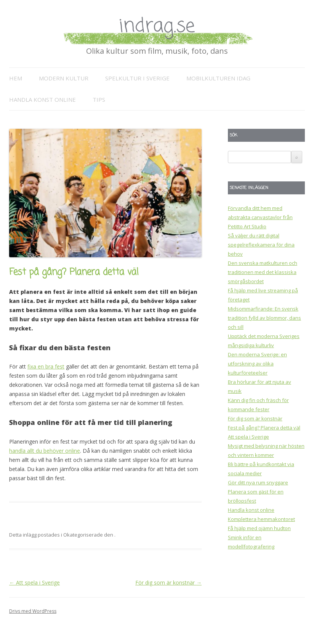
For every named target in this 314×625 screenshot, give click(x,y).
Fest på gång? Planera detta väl (264, 427)
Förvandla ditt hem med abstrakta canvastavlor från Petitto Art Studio (260, 217)
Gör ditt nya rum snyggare (258, 482)
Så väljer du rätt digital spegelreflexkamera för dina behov (261, 244)
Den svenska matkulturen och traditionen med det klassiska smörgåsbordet (262, 272)
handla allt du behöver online (44, 450)
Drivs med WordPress (32, 611)
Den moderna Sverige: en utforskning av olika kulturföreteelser (257, 363)
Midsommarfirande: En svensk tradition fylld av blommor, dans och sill (264, 317)
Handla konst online (42, 99)
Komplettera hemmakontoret (261, 519)
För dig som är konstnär (168, 582)
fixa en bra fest (45, 366)
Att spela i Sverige (34, 582)
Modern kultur (63, 78)
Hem (15, 78)
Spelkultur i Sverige (137, 78)
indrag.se (157, 26)
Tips (99, 99)
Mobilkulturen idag (218, 78)
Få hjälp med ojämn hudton (259, 528)
